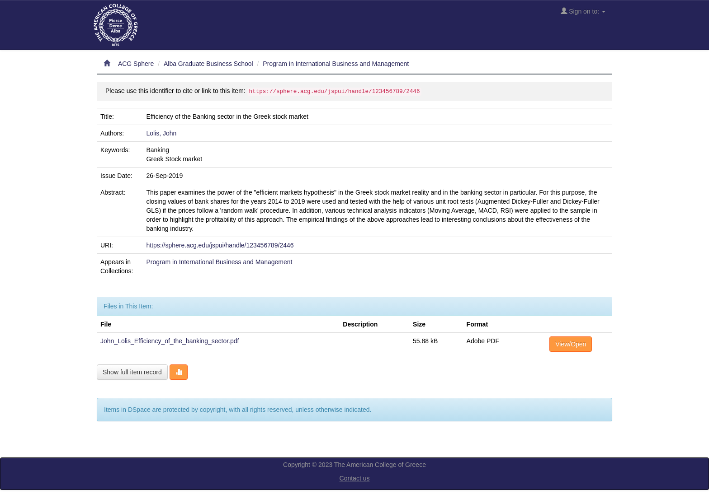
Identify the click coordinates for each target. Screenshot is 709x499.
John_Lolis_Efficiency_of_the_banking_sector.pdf (169, 341)
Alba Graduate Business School (208, 63)
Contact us (355, 478)
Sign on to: (583, 11)
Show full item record (132, 372)
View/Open (570, 344)
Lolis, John (161, 133)
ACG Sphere (136, 63)
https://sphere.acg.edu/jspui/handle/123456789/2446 (219, 245)
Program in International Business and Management (336, 63)
